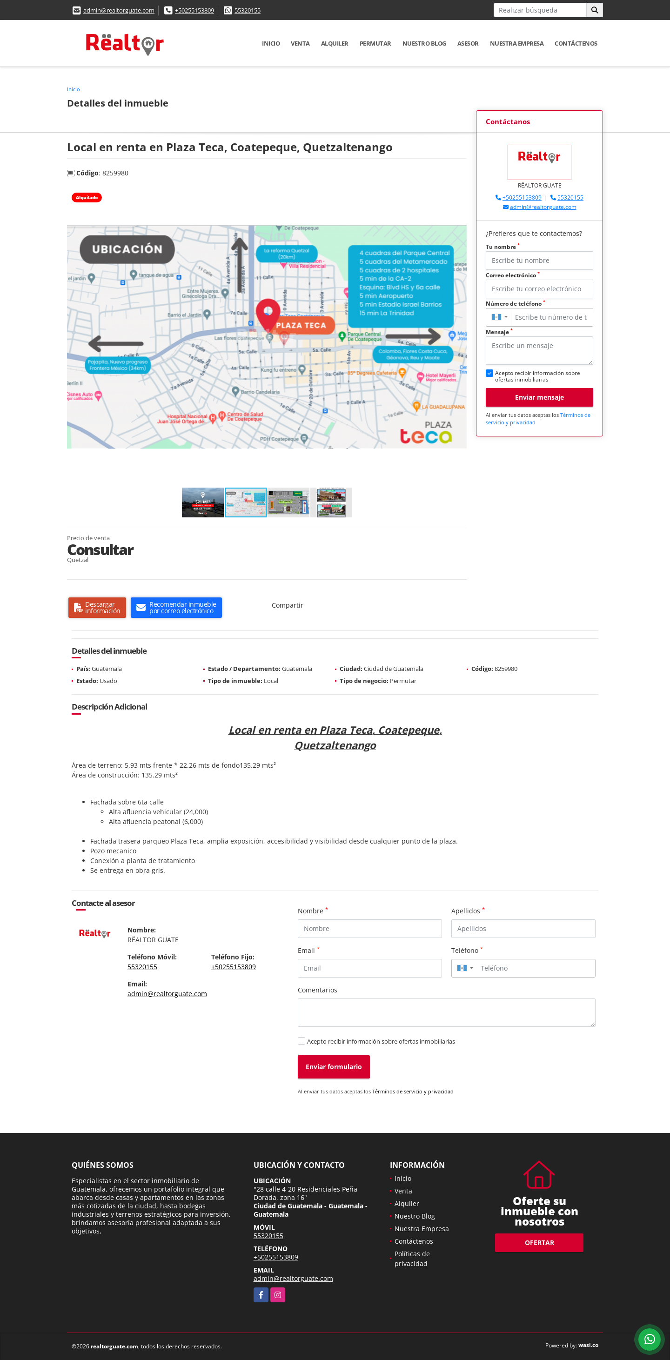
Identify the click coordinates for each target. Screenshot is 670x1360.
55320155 (247, 10)
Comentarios (317, 989)
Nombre (313, 910)
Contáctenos (576, 43)
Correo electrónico (513, 275)
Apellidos (468, 910)
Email (309, 950)
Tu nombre (503, 247)
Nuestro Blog (424, 43)
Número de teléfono (515, 304)
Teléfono (467, 950)
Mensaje (499, 332)
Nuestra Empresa (517, 43)
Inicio (271, 43)
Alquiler (334, 43)
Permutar (375, 43)
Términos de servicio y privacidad (413, 1091)
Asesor (468, 43)
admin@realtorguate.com (118, 10)
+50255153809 (194, 10)
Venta (300, 43)
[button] (458, 195)
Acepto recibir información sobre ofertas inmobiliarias (381, 1041)
